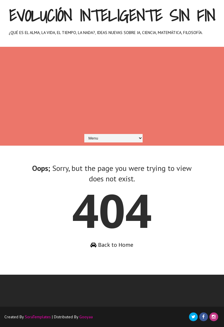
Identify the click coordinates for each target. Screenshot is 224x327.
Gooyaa (86, 316)
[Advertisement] (112, 87)
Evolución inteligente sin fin (112, 15)
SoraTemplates (38, 316)
